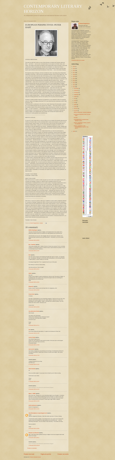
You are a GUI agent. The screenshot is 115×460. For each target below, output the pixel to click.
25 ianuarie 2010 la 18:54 (34, 282)
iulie (75, 98)
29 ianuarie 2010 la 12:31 (34, 408)
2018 (74, 70)
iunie (75, 100)
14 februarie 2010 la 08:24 (34, 445)
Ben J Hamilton (32, 244)
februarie (76, 108)
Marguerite (31, 286)
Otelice (30, 273)
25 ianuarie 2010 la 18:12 (34, 269)
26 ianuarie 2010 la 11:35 (34, 333)
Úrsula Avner (31, 294)
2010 (74, 86)
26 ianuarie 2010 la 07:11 (34, 325)
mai (75, 102)
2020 (74, 66)
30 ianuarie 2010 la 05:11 (34, 437)
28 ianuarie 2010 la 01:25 (34, 389)
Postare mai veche (63, 454)
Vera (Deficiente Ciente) (34, 311)
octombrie (76, 92)
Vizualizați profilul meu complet (77, 60)
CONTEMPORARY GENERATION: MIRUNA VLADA (81, 120)
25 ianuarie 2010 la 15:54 (34, 250)
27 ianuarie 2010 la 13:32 (34, 364)
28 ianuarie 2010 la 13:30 (34, 401)
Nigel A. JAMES (32, 393)
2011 (74, 84)
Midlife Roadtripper (33, 230)
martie (75, 106)
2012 (74, 82)
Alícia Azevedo (32, 368)
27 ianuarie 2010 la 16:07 (34, 381)
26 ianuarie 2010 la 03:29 (34, 306)
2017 (74, 72)
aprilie (75, 104)
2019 (74, 68)
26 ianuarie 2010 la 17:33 (34, 355)
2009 (74, 131)
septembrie (76, 94)
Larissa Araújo (32, 337)
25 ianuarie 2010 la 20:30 (34, 290)
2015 (74, 76)
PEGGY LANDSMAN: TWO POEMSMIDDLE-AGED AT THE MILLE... (81, 127)
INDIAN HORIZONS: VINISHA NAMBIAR (82, 112)
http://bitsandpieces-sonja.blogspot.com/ (38, 413)
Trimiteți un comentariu (32, 448)
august (75, 96)
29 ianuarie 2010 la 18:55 (34, 428)
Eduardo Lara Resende (34, 432)
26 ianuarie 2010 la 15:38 (34, 344)
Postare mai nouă (29, 454)
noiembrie (76, 90)
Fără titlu (75, 117)
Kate (30, 254)
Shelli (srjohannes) (33, 405)
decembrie (76, 88)
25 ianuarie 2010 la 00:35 (34, 240)
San (29, 329)
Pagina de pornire (46, 454)
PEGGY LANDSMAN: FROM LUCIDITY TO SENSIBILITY (82, 123)
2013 (74, 80)
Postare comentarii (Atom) (35, 457)
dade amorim (31, 349)
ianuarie (76, 110)
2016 (74, 74)
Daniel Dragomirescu (85, 23)
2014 (74, 78)
